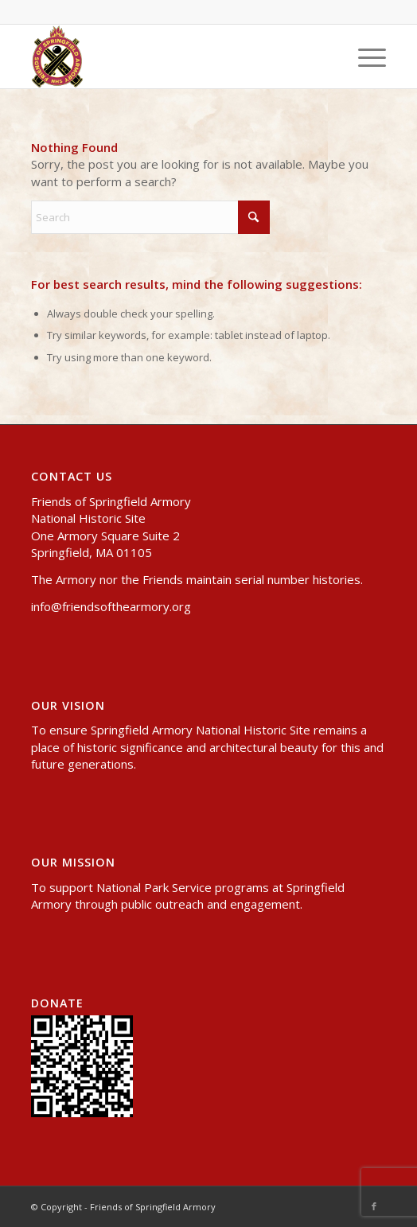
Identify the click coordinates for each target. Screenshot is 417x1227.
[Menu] (364, 56)
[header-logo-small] (172, 56)
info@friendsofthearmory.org (111, 606)
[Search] (150, 217)
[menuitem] (364, 56)
